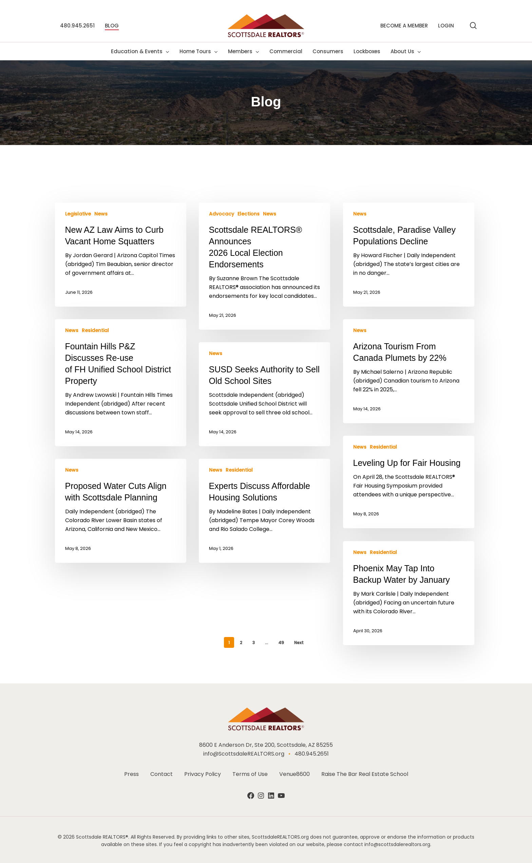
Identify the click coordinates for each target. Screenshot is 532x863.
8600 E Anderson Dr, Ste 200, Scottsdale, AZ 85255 (266, 745)
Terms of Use (250, 774)
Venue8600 (294, 774)
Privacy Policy (202, 774)
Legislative (78, 214)
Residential (95, 330)
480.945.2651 (311, 754)
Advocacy (221, 214)
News (101, 214)
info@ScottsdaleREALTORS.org (243, 754)
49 (281, 642)
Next (299, 642)
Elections (249, 214)
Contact (161, 774)
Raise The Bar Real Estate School (364, 774)
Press (131, 774)
